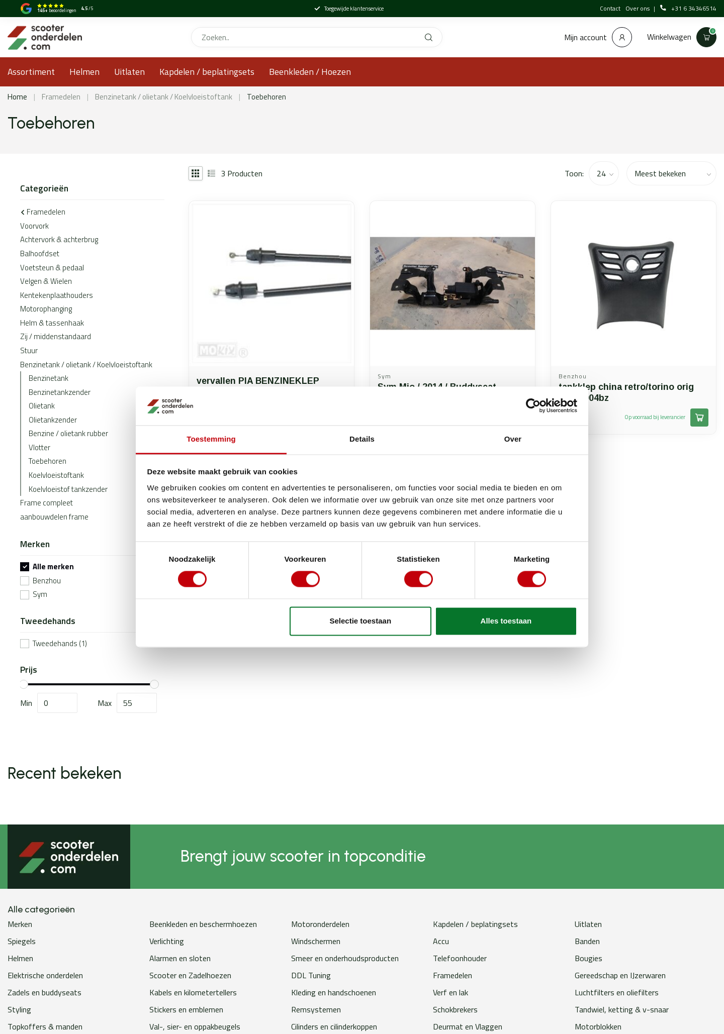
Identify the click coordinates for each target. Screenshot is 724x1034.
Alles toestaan (506, 620)
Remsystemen (316, 1009)
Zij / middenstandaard (55, 336)
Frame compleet (46, 502)
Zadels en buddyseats (44, 992)
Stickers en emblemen (186, 1009)
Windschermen (315, 941)
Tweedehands (60, 644)
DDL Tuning (311, 975)
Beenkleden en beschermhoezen (203, 924)
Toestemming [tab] (211, 439)
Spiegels (22, 941)
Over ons (638, 8)
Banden (587, 941)
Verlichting (166, 941)
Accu (441, 941)
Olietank (42, 405)
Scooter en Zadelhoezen (190, 975)
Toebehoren (266, 96)
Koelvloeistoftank (56, 475)
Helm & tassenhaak (52, 323)
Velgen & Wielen (46, 281)
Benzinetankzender (59, 392)
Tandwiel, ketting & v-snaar (622, 1009)
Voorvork (34, 226)
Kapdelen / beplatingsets (206, 71)
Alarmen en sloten (180, 958)
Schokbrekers (455, 1009)
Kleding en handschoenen (333, 992)
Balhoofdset (39, 253)
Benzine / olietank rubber (68, 433)
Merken (20, 924)
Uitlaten (129, 71)
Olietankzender (53, 420)
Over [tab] (513, 439)
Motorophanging (46, 309)
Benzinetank (48, 378)
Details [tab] (362, 439)
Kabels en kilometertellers (193, 992)
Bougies (588, 958)
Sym (40, 594)
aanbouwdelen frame (54, 517)
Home (17, 96)
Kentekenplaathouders (56, 295)
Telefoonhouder (460, 958)
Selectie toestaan (361, 620)
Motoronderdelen (320, 924)
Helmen (84, 71)
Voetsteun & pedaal (52, 267)
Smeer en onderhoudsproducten (345, 958)
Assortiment (31, 71)
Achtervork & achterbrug (59, 239)
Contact (610, 8)
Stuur (29, 350)
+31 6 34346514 (688, 8)
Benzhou (47, 581)
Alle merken (53, 567)
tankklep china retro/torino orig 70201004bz (626, 392)
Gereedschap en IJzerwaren (620, 975)
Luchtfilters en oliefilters (617, 992)
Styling (19, 1009)
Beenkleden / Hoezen (310, 71)
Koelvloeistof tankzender (68, 489)
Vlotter (39, 447)
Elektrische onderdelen (45, 975)
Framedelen (61, 96)
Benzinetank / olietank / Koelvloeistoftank (163, 96)
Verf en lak (450, 992)
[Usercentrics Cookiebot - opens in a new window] (533, 405)
